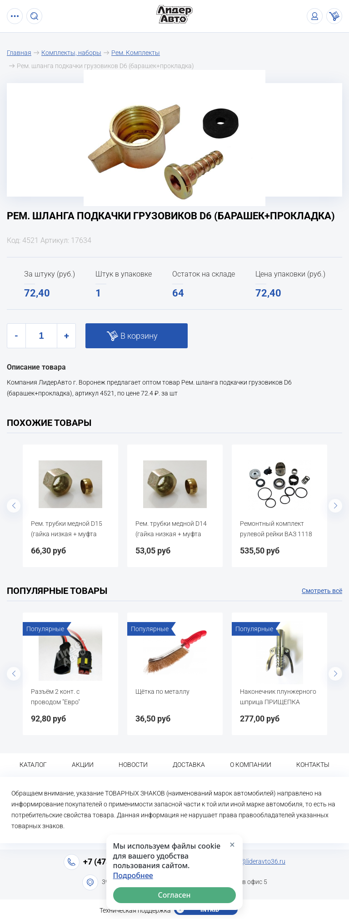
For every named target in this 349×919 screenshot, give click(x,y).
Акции (83, 764)
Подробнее (133, 875)
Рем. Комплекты (135, 52)
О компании (250, 764)
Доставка (189, 764)
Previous (13, 506)
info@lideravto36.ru (257, 861)
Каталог (33, 764)
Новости (133, 764)
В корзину (139, 336)
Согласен (174, 895)
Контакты (312, 764)
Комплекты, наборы (71, 52)
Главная (19, 52)
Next (335, 506)
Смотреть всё (322, 590)
